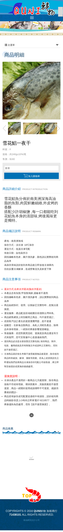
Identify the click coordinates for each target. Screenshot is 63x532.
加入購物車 (31, 175)
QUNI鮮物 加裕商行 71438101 (31, 8)
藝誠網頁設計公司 (32, 520)
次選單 (31, 45)
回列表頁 (31, 415)
